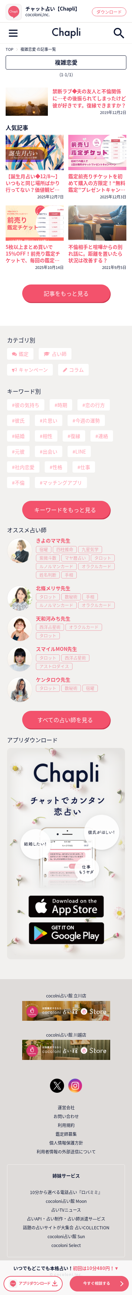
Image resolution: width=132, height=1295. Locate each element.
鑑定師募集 (66, 1134)
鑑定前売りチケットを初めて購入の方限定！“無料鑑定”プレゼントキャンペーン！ (96, 183)
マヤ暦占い (75, 558)
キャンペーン (33, 369)
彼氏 (20, 420)
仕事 (85, 466)
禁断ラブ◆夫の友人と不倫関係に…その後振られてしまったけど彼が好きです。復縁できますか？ (89, 98)
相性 (47, 435)
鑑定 (24, 353)
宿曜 (43, 549)
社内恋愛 (24, 466)
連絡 (103, 435)
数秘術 (71, 597)
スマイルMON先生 (56, 648)
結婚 (20, 435)
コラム (76, 369)
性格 (57, 466)
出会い (50, 451)
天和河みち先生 (53, 618)
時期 (62, 404)
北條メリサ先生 (53, 588)
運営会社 (66, 1107)
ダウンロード (109, 12)
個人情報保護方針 (66, 1143)
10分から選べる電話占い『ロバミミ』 (66, 1192)
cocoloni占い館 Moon (66, 1201)
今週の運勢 (87, 420)
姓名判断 (47, 575)
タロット (102, 558)
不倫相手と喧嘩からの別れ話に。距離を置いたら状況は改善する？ (95, 254)
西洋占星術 (50, 627)
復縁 (75, 435)
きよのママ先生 (53, 540)
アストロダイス (54, 666)
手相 (69, 575)
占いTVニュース (66, 1210)
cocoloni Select (66, 1245)
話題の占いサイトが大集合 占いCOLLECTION (66, 1227)
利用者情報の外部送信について (66, 1152)
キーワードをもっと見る (65, 509)
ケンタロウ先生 (53, 679)
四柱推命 (64, 549)
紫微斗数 (47, 558)
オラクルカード (96, 566)
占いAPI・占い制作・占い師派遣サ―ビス (66, 1219)
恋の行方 (95, 404)
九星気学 (90, 549)
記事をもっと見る (66, 293)
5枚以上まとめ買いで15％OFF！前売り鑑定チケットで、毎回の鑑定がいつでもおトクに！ (33, 254)
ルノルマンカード (56, 566)
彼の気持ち (27, 404)
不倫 (20, 482)
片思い (50, 420)
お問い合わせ (66, 1116)
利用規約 (66, 1125)
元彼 (20, 451)
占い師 (59, 353)
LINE (80, 451)
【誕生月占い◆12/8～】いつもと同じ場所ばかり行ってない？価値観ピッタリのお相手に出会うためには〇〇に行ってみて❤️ (33, 183)
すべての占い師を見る (65, 719)
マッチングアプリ (62, 482)
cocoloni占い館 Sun (66, 1236)
